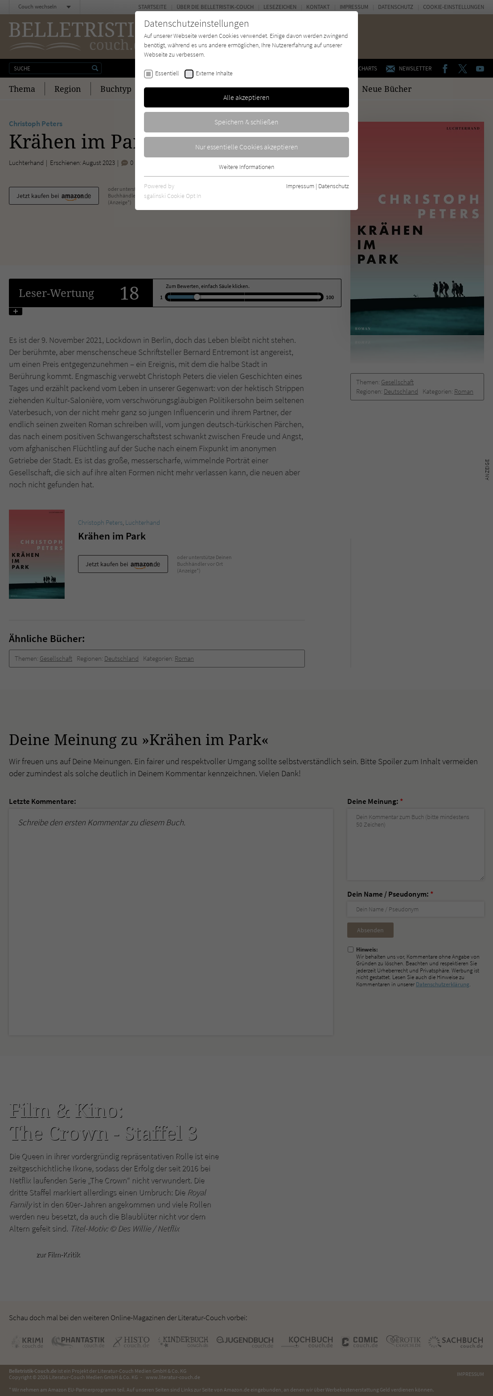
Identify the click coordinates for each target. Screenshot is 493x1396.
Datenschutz (333, 186)
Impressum (300, 186)
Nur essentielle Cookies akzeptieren (246, 146)
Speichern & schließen (246, 121)
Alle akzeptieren (246, 97)
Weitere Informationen (246, 167)
